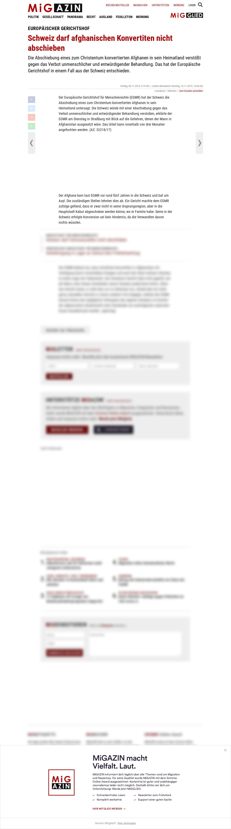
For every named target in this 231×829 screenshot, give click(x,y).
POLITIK (33, 17)
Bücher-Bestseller (117, 5)
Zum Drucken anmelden (191, 90)
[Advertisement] (115, 162)
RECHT (91, 17)
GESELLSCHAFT (53, 17)
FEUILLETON (124, 17)
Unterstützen (160, 5)
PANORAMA (75, 17)
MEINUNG (142, 17)
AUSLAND (105, 17)
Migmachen (140, 5)
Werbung (178, 5)
